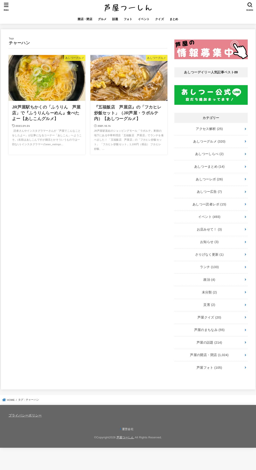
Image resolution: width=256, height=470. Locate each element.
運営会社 (128, 429)
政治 (209, 279)
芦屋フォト (209, 367)
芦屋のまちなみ (209, 330)
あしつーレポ (209, 179)
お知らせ (209, 242)
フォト (128, 19)
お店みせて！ (209, 229)
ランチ (209, 267)
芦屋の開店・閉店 (209, 355)
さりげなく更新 (209, 254)
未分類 (209, 292)
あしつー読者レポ (209, 204)
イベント (143, 19)
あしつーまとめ (209, 166)
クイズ (159, 19)
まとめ (174, 19)
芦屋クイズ (209, 317)
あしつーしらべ (209, 154)
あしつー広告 (209, 191)
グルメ (102, 19)
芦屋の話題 (209, 342)
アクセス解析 (209, 129)
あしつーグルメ (209, 141)
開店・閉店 (85, 19)
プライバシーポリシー (25, 415)
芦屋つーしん (125, 437)
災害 (209, 304)
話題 (115, 19)
